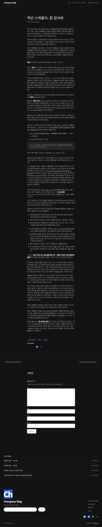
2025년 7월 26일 (94, 474)
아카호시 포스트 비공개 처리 (13, 470)
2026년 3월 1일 (95, 465)
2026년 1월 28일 (94, 469)
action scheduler (32, 339)
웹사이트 (29, 422)
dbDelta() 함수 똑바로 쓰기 (13, 361)
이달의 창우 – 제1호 (10, 465)
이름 (28, 407)
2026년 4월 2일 (95, 460)
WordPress (95, 522)
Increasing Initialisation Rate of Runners (49, 171)
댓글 (28, 387)
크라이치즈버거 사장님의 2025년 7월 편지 (18, 475)
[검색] (41, 509)
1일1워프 (37, 22)
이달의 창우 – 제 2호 (11, 460)
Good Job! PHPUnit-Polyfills (87, 361)
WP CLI (40, 339)
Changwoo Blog (10, 2)
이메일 (29, 415)
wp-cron (46, 339)
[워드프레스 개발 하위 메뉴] (97, 500)
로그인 (96, 3)
